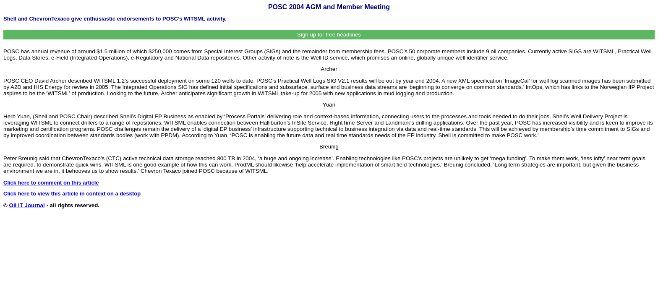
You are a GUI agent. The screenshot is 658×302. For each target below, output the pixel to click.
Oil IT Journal (27, 205)
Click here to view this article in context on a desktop (72, 193)
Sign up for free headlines (329, 34)
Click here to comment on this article (51, 183)
